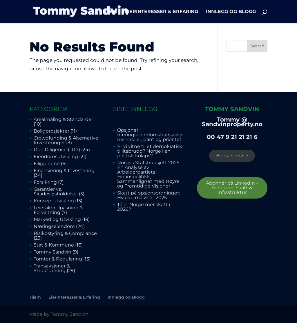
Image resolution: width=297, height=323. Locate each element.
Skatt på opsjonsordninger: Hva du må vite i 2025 (148, 195)
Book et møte (232, 155)
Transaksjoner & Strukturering (52, 268)
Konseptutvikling (54, 201)
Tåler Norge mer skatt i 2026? (143, 207)
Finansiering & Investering (64, 170)
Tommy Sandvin (52, 252)
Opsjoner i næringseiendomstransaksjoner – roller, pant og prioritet (150, 134)
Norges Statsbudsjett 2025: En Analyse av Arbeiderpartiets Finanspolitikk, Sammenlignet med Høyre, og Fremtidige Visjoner (149, 174)
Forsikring (45, 182)
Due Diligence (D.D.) (57, 149)
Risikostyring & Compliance (65, 233)
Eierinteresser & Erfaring (161, 12)
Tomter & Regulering (58, 259)
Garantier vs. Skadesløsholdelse (56, 191)
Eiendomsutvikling (56, 156)
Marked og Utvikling (57, 219)
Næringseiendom (54, 226)
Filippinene (47, 163)
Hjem (110, 12)
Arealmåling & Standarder (63, 119)
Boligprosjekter (51, 131)
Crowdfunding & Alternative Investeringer (66, 140)
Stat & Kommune (54, 245)
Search (257, 46)
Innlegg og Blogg (231, 12)
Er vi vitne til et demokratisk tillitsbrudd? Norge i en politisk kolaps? (149, 151)
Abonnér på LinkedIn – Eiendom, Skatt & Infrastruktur (232, 187)
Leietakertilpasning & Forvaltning (58, 210)
